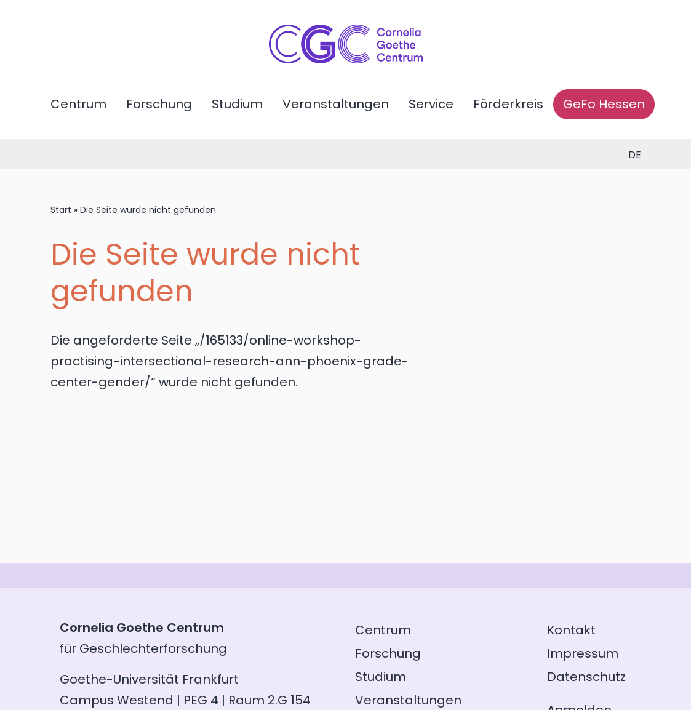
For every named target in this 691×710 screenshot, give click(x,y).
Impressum (582, 653)
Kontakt (571, 630)
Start (60, 210)
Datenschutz (586, 676)
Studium (237, 104)
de (634, 155)
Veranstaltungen (335, 104)
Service (431, 104)
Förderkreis (508, 104)
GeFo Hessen (604, 104)
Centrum (78, 104)
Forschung (159, 104)
